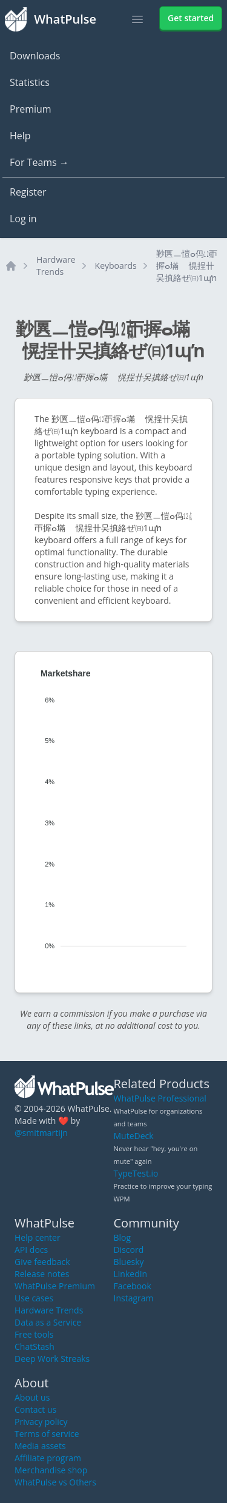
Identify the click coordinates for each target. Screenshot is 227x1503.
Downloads (35, 55)
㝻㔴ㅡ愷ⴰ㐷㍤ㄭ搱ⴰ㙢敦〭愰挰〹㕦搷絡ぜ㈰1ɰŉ (186, 265)
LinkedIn (131, 1274)
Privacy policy (41, 1421)
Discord (129, 1249)
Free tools (34, 1334)
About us (32, 1397)
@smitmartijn (41, 1132)
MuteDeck (134, 1135)
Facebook (132, 1286)
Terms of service (47, 1433)
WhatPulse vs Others (55, 1482)
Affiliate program (48, 1458)
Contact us (35, 1409)
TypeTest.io (136, 1173)
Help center (38, 1237)
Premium (30, 109)
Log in (23, 218)
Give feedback (42, 1261)
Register (28, 192)
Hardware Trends (56, 265)
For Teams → (39, 162)
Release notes (42, 1274)
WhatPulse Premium (55, 1286)
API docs (31, 1249)
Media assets (40, 1446)
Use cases (34, 1298)
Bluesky (129, 1261)
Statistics (30, 82)
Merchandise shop (51, 1470)
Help (20, 135)
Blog (122, 1237)
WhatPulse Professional (160, 1098)
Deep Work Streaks (52, 1358)
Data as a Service (48, 1322)
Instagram (134, 1298)
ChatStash (34, 1346)
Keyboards (116, 265)
